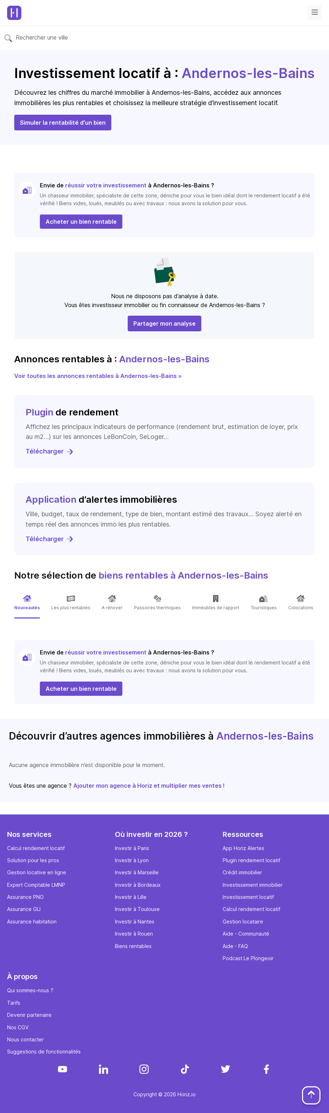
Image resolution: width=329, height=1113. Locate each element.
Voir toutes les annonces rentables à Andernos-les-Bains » (98, 375)
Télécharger (50, 451)
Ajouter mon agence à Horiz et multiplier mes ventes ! (149, 785)
